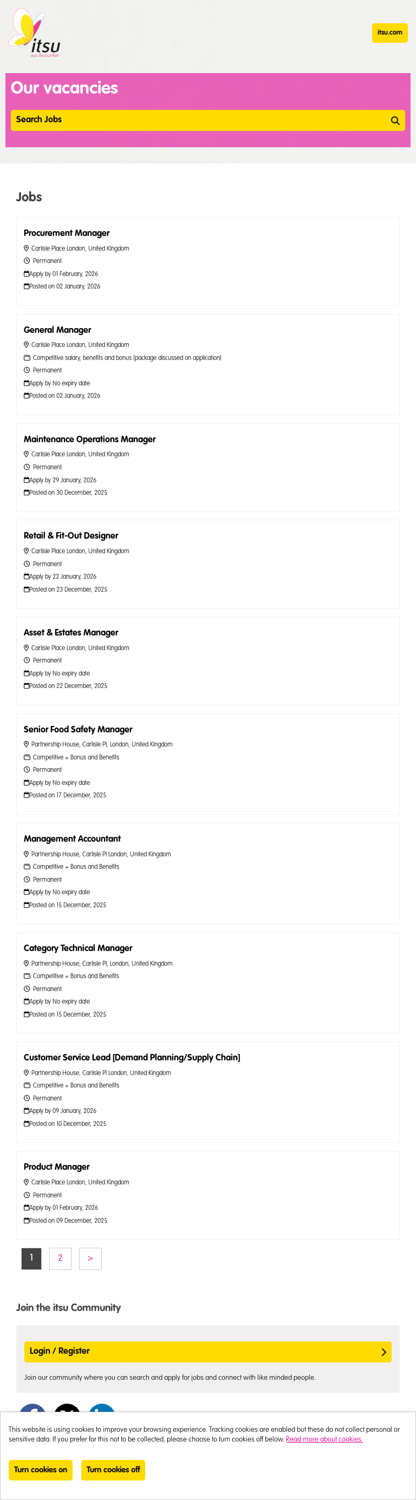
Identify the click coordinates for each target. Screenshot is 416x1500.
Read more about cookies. (324, 1439)
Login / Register (208, 1352)
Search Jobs (208, 120)
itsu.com (390, 32)
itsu (34, 32)
